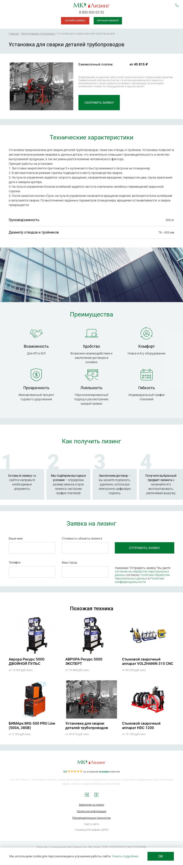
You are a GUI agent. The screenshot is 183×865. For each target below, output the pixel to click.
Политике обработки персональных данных (142, 576)
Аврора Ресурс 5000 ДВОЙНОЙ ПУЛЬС (26, 661)
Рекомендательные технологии (91, 817)
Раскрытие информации (91, 811)
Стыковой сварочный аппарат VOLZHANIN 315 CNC (147, 661)
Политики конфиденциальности (139, 580)
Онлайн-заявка (75, 20)
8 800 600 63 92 (91, 12)
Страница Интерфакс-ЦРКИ (91, 829)
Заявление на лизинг (91, 804)
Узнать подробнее (125, 856)
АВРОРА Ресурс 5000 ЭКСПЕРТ (83, 661)
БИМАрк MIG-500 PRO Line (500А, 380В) (32, 725)
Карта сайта (91, 824)
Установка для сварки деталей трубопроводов (86, 725)
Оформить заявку (99, 102)
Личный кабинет (108, 20)
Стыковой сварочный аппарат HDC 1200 (141, 725)
